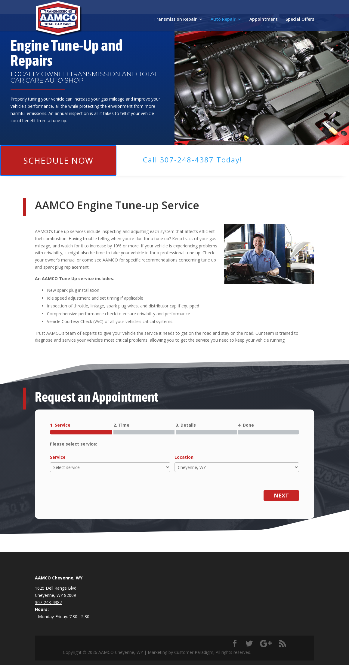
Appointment (263, 19)
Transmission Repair (175, 19)
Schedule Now (58, 160)
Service (58, 457)
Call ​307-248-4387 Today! (192, 160)
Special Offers (300, 19)
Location (183, 457)
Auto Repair (223, 19)
